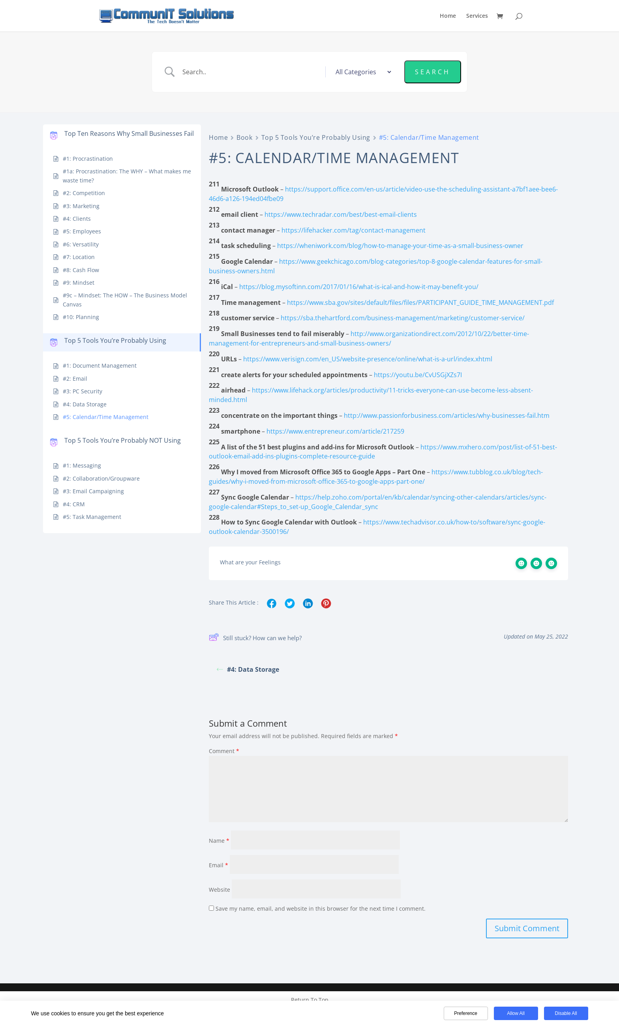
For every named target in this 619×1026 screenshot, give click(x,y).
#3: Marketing (81, 206)
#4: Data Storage (85, 404)
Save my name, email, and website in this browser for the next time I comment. (321, 907)
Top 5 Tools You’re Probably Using (315, 137)
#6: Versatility (81, 244)
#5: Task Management (92, 517)
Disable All (566, 1013)
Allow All (516, 1013)
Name (219, 840)
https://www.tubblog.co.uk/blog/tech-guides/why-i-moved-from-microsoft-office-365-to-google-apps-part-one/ (376, 477)
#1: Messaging (82, 465)
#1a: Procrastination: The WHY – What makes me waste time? (127, 175)
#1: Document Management (100, 365)
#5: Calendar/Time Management (105, 417)
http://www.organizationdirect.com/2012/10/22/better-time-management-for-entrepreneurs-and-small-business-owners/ (369, 338)
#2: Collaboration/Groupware (101, 478)
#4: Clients (77, 218)
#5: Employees (82, 231)
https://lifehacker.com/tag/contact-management (353, 230)
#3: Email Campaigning (93, 491)
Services (477, 16)
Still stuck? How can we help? (255, 638)
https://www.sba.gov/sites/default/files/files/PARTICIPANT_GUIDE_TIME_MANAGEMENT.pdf (420, 302)
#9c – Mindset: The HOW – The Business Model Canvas (125, 299)
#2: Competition (84, 193)
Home (448, 16)
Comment (224, 750)
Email (218, 864)
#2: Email (75, 378)
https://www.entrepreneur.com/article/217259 (335, 431)
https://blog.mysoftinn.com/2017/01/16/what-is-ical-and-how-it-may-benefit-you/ (358, 286)
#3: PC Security (82, 391)
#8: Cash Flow (81, 270)
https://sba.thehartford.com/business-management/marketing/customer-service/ (403, 318)
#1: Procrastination (88, 158)
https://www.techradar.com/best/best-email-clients (340, 214)
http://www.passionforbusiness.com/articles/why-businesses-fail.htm (447, 415)
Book (244, 137)
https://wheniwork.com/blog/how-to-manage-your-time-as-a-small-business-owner (400, 245)
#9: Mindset (78, 282)
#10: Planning (81, 317)
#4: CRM (74, 504)
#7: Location (79, 257)
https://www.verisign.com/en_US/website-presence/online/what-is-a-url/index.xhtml (367, 359)
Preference (465, 1013)
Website (219, 889)
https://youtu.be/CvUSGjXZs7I (418, 374)
